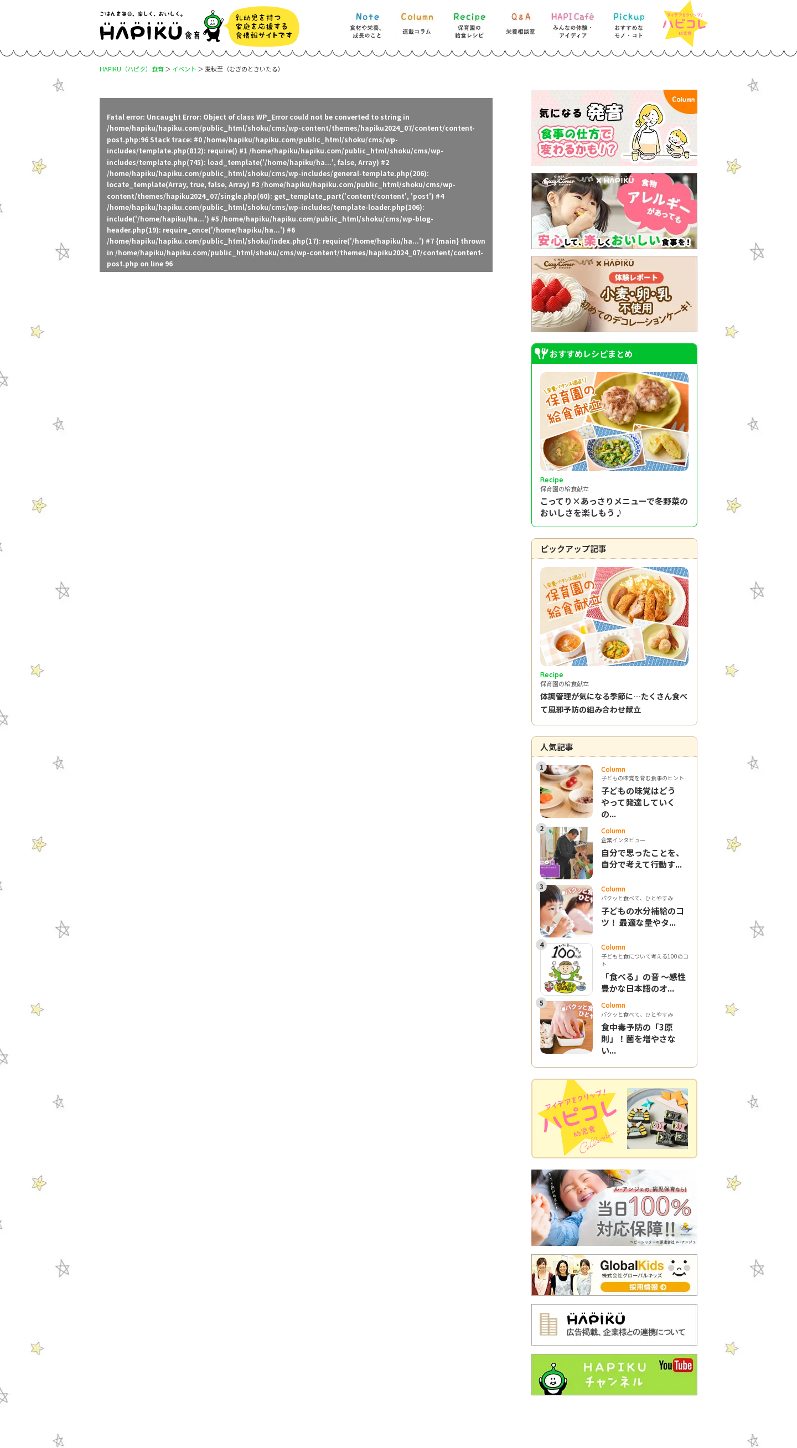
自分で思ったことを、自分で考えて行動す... (642, 858)
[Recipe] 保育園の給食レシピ (469, 20)
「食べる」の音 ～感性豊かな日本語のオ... (643, 982)
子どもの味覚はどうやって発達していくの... (638, 802)
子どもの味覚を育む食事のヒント (642, 778)
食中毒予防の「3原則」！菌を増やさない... (638, 1038)
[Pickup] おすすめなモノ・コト (628, 20)
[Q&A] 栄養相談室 (520, 20)
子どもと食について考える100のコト (645, 960)
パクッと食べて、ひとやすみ (637, 898)
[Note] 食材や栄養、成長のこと (366, 20)
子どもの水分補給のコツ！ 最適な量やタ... (642, 916)
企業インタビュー (623, 840)
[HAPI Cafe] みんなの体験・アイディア (573, 20)
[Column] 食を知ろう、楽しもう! (416, 20)
